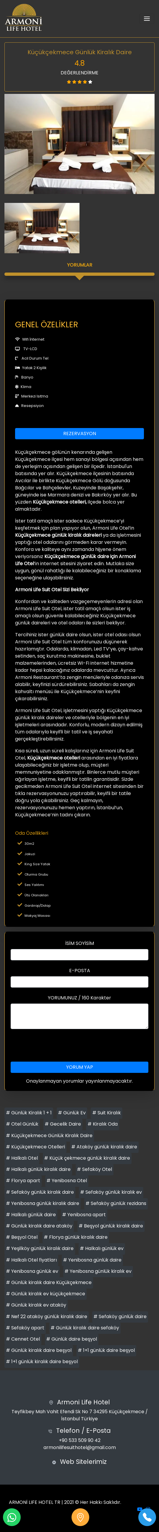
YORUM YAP (79, 1067)
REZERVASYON (79, 433)
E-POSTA (79, 970)
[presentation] (79, 1045)
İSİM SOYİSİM (79, 943)
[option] (79, 144)
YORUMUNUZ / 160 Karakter (79, 997)
